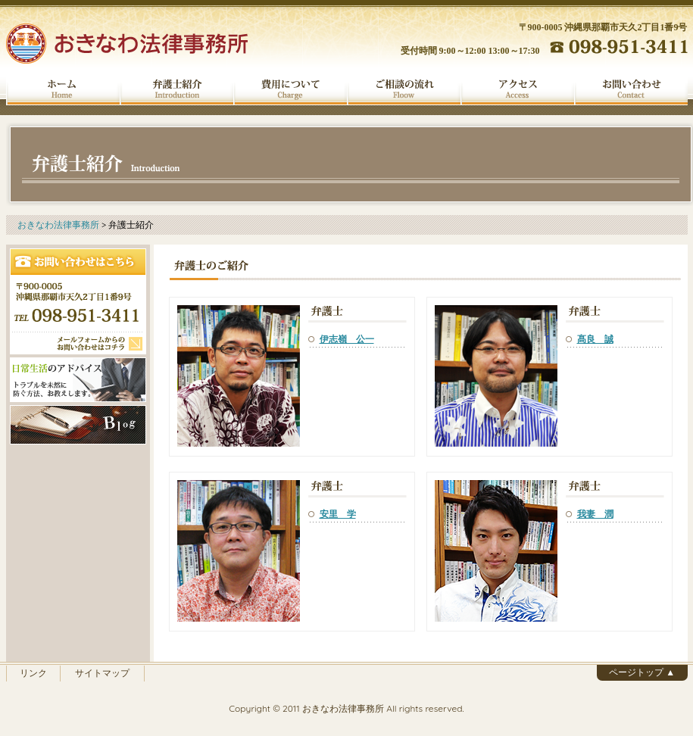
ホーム (63, 89)
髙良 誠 (595, 339)
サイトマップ (102, 672)
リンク (33, 672)
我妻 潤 (595, 513)
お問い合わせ (631, 89)
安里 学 (338, 513)
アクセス (517, 89)
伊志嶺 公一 (347, 339)
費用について (290, 89)
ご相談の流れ (403, 89)
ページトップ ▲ (642, 672)
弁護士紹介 (176, 89)
